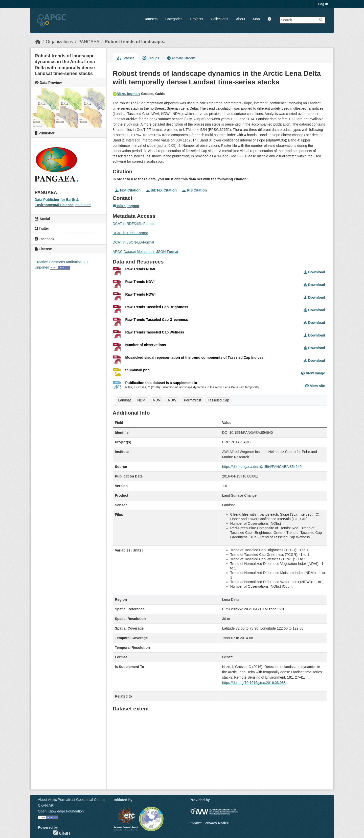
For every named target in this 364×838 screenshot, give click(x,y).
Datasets (150, 19)
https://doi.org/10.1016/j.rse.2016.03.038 (254, 683)
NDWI (172, 400)
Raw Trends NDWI (140, 294)
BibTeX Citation (161, 190)
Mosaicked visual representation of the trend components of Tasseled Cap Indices (194, 357)
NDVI (157, 400)
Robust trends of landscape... (136, 41)
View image (313, 373)
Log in (323, 4)
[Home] (37, 41)
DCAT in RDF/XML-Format (134, 224)
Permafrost (192, 400)
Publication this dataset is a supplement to (161, 383)
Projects (196, 19)
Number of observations (145, 345)
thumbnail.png (137, 370)
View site (315, 386)
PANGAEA (88, 41)
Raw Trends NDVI (140, 282)
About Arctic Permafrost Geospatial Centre (71, 800)
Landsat (124, 400)
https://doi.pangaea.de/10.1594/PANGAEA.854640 (262, 467)
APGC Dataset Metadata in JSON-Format (145, 252)
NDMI (141, 400)
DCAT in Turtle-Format (130, 233)
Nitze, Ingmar (126, 94)
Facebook (44, 239)
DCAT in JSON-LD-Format (133, 242)
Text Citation (128, 190)
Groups (150, 58)
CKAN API (46, 805)
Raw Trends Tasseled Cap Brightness (156, 307)
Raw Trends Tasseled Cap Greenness (156, 320)
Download (314, 272)
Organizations (59, 41)
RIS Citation (194, 190)
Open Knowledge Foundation (61, 811)
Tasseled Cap (218, 400)
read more (83, 205)
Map (256, 19)
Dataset (125, 58)
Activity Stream (181, 58)
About (240, 19)
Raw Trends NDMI (140, 269)
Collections (219, 19)
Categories (174, 19)
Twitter (42, 228)
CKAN (61, 832)
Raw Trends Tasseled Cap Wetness (154, 332)
